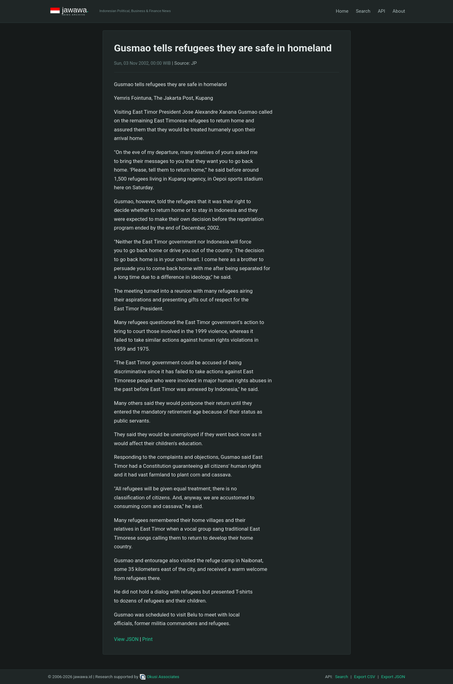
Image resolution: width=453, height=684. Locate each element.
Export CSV (364, 676)
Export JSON (393, 676)
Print (147, 639)
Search (363, 11)
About (399, 11)
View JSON (126, 639)
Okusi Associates (159, 676)
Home (342, 11)
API (381, 11)
